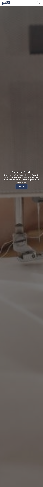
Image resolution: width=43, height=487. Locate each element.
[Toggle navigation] (39, 2)
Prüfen (21, 186)
